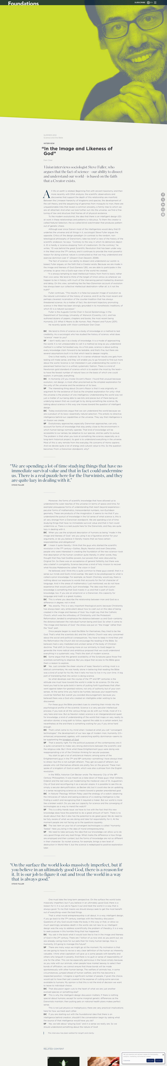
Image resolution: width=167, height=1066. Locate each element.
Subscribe (140, 2)
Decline (150, 1060)
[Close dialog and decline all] (163, 1054)
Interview (49, 143)
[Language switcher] (148, 2)
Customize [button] (126, 1060)
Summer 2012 (50, 135)
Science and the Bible (53, 138)
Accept (159, 1060)
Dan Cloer (48, 160)
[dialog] (143, 1058)
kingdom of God (71, 739)
